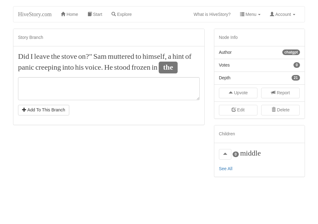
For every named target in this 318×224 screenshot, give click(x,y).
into (68, 67)
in (154, 67)
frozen (140, 67)
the (55, 56)
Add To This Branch (43, 109)
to (138, 56)
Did (23, 56)
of (188, 56)
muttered (121, 56)
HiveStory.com (35, 14)
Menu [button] (250, 14)
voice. (94, 67)
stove (69, 56)
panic (26, 67)
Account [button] (282, 14)
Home (69, 14)
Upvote (238, 92)
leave (42, 56)
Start (95, 14)
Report (280, 92)
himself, (155, 56)
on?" (85, 56)
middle (250, 153)
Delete (280, 109)
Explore (121, 14)
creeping (48, 67)
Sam (100, 56)
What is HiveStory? (214, 14)
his (79, 67)
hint (178, 56)
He (108, 67)
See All (226, 168)
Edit (238, 109)
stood (122, 67)
